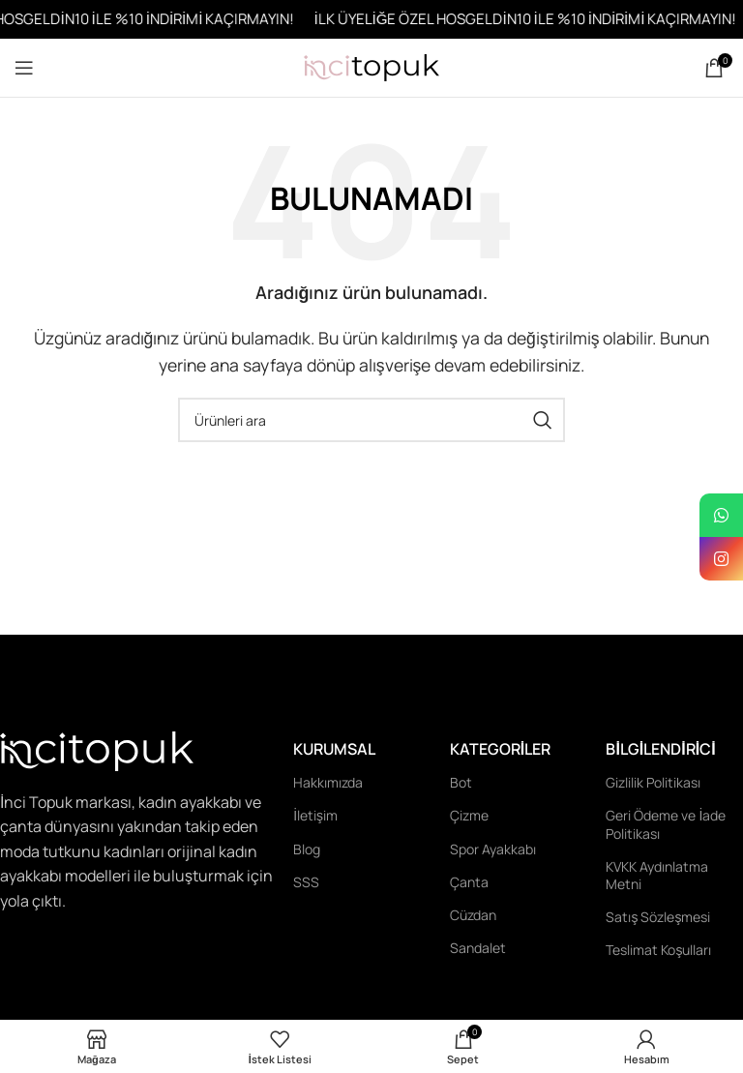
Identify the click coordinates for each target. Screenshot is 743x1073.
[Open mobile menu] (24, 67)
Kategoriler (500, 749)
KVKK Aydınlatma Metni (657, 875)
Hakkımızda (328, 782)
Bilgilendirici (660, 749)
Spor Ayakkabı (493, 849)
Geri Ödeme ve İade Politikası (666, 824)
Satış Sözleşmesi (658, 917)
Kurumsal (334, 749)
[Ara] (371, 420)
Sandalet (478, 948)
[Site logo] (371, 65)
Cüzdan (473, 915)
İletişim (315, 815)
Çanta (469, 882)
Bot (461, 782)
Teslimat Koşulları (658, 949)
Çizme (469, 815)
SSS (306, 882)
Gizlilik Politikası (653, 782)
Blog (306, 849)
